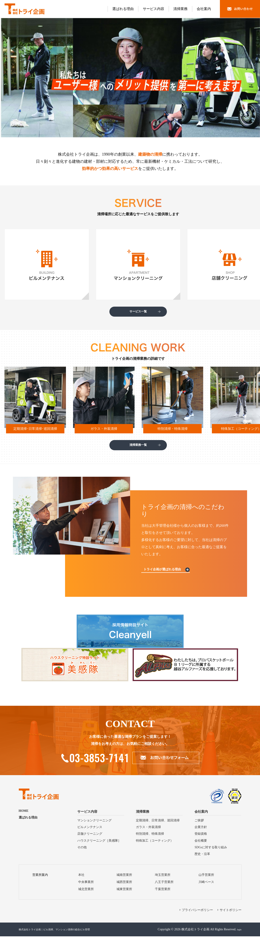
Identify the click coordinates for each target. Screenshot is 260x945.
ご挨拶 (199, 829)
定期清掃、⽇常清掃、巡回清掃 (158, 829)
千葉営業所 (162, 897)
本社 (81, 883)
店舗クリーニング (89, 842)
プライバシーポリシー (197, 918)
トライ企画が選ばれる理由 (165, 577)
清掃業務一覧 (138, 450)
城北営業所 (86, 897)
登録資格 (200, 842)
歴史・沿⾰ (202, 862)
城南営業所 (124, 883)
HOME (24, 819)
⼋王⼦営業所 (164, 890)
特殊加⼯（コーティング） (154, 849)
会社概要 (200, 849)
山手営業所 (206, 883)
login (238, 938)
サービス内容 (153, 9)
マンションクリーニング (94, 829)
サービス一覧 (138, 313)
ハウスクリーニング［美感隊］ (99, 849)
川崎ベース (206, 890)
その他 (82, 856)
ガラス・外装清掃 (148, 835)
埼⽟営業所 (162, 883)
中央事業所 (86, 890)
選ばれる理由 (123, 9)
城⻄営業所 (124, 890)
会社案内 (204, 9)
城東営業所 (124, 897)
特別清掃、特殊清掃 (150, 842)
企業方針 (200, 835)
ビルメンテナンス (89, 835)
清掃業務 (180, 9)
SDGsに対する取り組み (210, 856)
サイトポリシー (231, 918)
